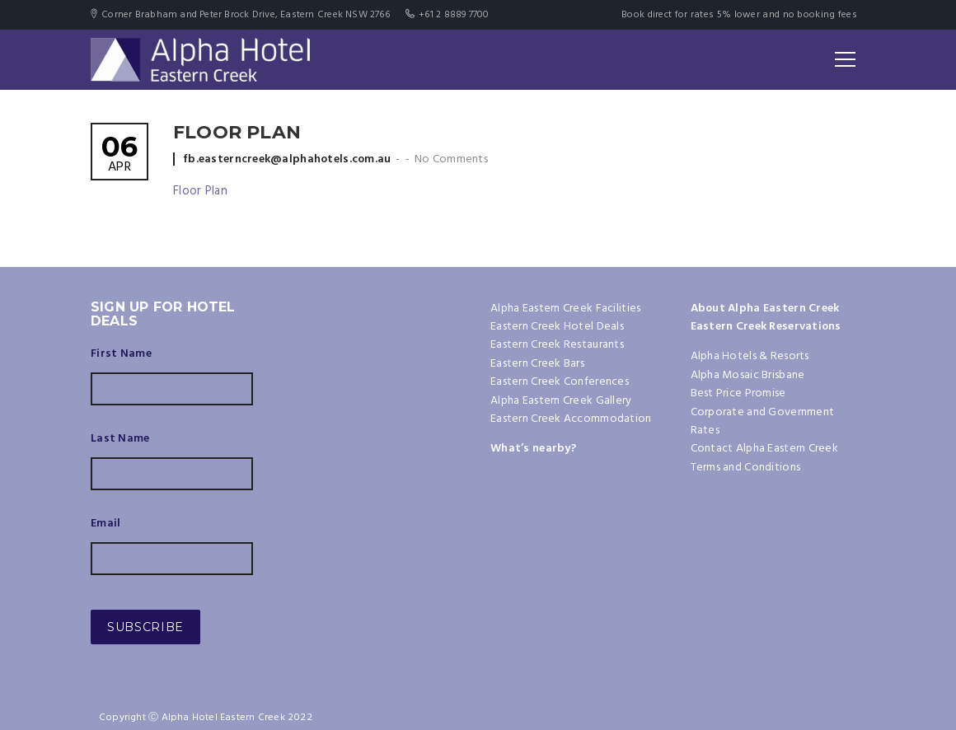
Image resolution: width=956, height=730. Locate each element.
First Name (121, 354)
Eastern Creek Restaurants (557, 344)
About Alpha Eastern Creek (765, 308)
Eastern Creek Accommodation (571, 418)
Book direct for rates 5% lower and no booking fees (739, 15)
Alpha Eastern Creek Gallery (561, 400)
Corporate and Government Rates (763, 421)
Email (105, 524)
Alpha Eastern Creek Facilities (565, 308)
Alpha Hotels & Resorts (750, 356)
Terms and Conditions (746, 467)
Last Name (120, 439)
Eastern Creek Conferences (559, 381)
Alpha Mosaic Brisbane (748, 375)
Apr (119, 155)
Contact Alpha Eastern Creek (765, 448)
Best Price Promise (738, 393)
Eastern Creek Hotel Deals (557, 326)
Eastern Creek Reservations (766, 326)
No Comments (451, 159)
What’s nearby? (533, 448)
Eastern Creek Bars (537, 363)
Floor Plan (200, 191)
